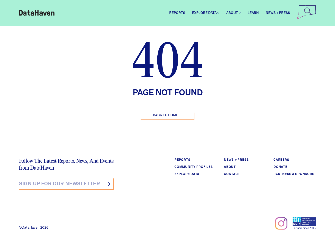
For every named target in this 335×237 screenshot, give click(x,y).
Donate (280, 167)
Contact (232, 174)
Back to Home (165, 115)
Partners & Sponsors (293, 174)
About (230, 167)
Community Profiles (193, 167)
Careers (281, 160)
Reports (177, 13)
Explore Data (186, 174)
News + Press (278, 13)
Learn (253, 13)
